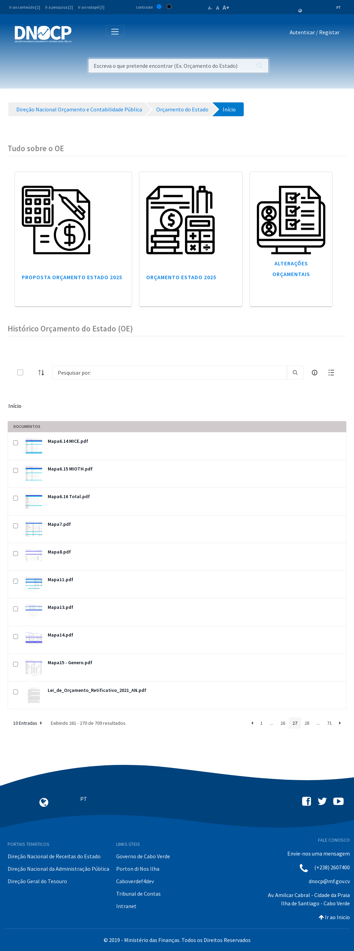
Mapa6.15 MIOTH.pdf (70, 469)
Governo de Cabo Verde (143, 856)
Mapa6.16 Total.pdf (69, 496)
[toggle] (31, 372)
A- (210, 8)
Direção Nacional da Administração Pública (58, 868)
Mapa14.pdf (60, 635)
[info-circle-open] (314, 372)
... (271, 723)
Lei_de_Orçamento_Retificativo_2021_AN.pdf (97, 690)
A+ (226, 7)
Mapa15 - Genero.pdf (70, 662)
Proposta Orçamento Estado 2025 (72, 277)
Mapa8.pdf (59, 552)
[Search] (169, 373)
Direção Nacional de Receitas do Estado (54, 856)
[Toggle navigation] (81, 33)
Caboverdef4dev (135, 881)
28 (307, 723)
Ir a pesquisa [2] (59, 7)
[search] (295, 372)
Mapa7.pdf (59, 524)
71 (329, 723)
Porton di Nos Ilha (137, 868)
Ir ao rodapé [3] (91, 7)
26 (282, 723)
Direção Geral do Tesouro (37, 881)
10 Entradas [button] (28, 723)
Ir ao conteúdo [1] (24, 7)
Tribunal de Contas (138, 893)
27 (294, 723)
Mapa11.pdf (60, 579)
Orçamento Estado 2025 (181, 277)
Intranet (126, 906)
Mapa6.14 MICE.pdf (68, 441)
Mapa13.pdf (60, 607)
